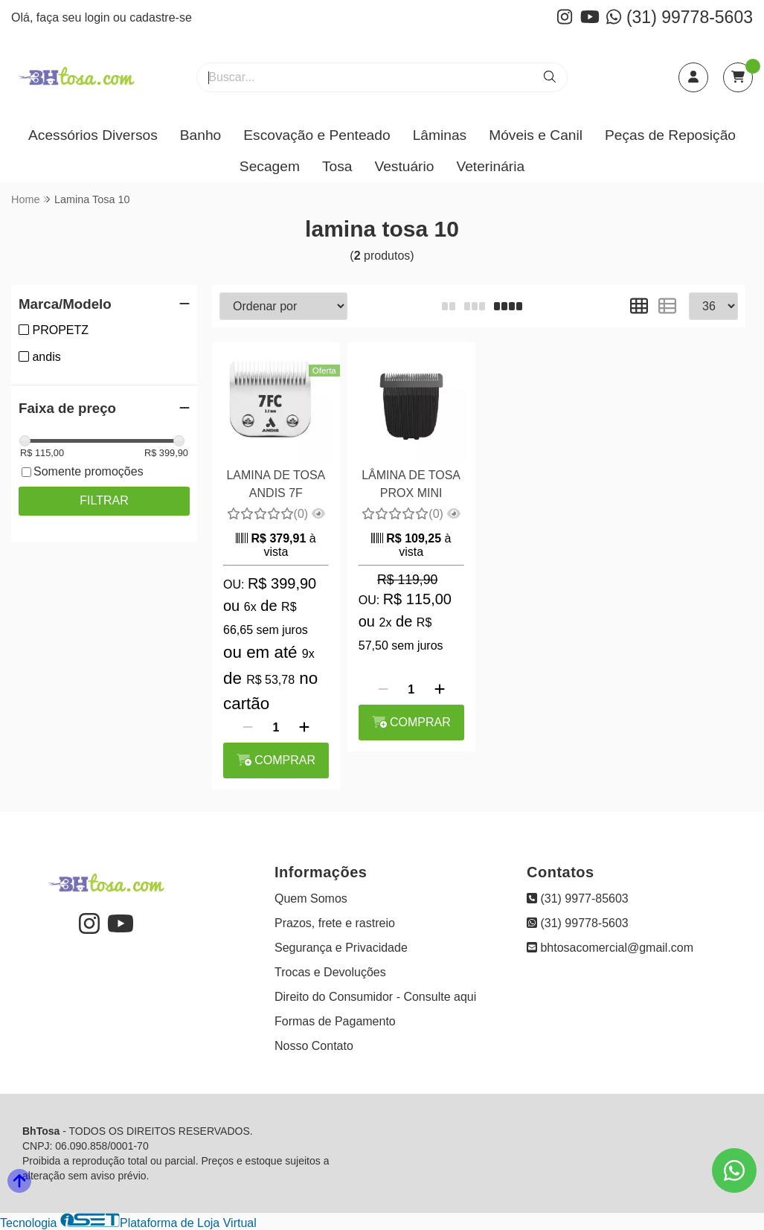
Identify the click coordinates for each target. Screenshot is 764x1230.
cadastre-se (160, 17)
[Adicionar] (304, 727)
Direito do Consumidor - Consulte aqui (375, 996)
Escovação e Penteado (316, 135)
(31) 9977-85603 (578, 898)
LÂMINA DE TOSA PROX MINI (411, 484)
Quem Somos (311, 898)
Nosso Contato (314, 1046)
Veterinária (490, 166)
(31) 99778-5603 (679, 17)
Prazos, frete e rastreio (335, 923)
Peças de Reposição (670, 135)
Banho (200, 135)
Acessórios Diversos (93, 135)
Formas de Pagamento (335, 1021)
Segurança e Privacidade (341, 947)
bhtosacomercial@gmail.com (610, 947)
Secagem (270, 166)
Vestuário (404, 166)
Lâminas (440, 135)
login (99, 17)
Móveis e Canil (535, 135)
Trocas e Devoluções (330, 972)
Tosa (337, 166)
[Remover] (247, 727)
